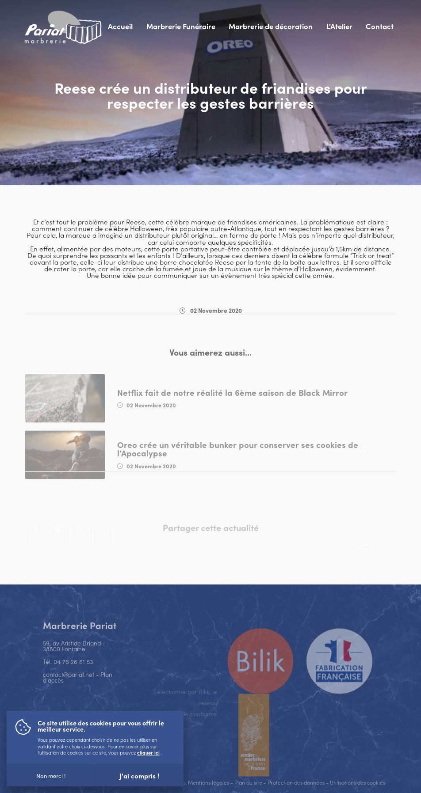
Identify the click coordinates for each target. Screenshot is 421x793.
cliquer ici (148, 752)
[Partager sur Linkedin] (80, 548)
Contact (380, 26)
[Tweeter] (57, 548)
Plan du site (248, 782)
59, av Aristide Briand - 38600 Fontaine (74, 656)
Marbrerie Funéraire (180, 26)
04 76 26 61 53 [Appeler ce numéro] (73, 672)
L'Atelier (339, 26)
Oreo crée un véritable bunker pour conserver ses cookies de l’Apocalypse (237, 462)
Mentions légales (208, 782)
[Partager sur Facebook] (35, 548)
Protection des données (296, 782)
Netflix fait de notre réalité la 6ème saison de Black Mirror (232, 406)
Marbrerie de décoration (271, 26)
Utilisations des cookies (357, 782)
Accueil (120, 26)
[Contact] (369, 558)
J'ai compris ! (139, 775)
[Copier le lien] (102, 547)
